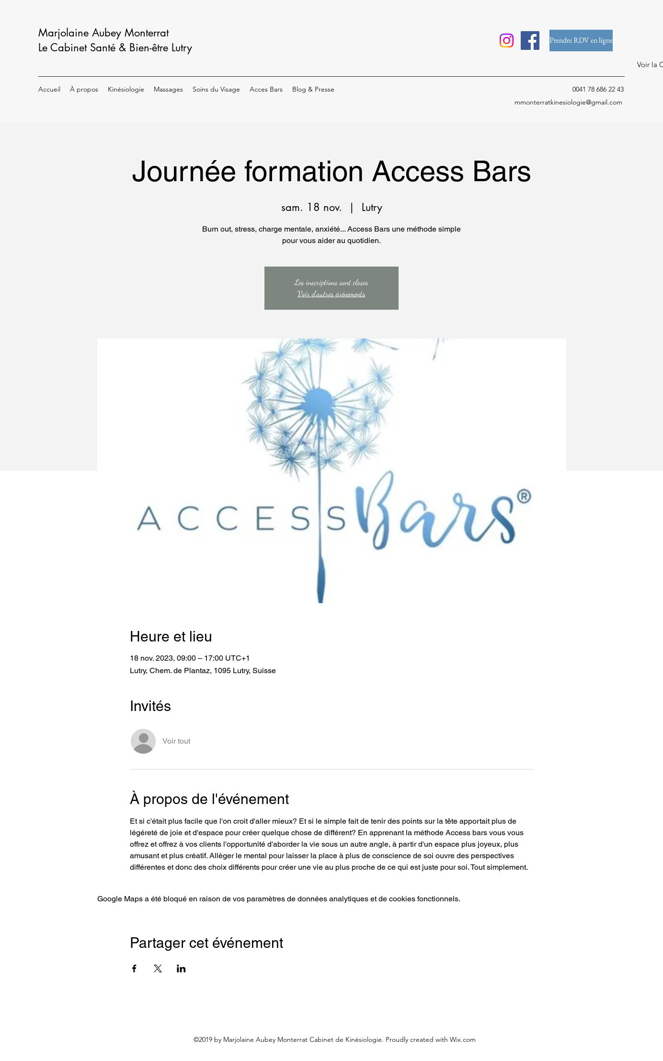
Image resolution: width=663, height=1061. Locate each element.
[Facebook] (530, 40)
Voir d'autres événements (331, 293)
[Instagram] (506, 40)
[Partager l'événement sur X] (157, 968)
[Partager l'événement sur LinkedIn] (181, 968)
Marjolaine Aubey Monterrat (103, 32)
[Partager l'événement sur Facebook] (134, 968)
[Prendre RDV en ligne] (581, 40)
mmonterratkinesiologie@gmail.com (568, 102)
